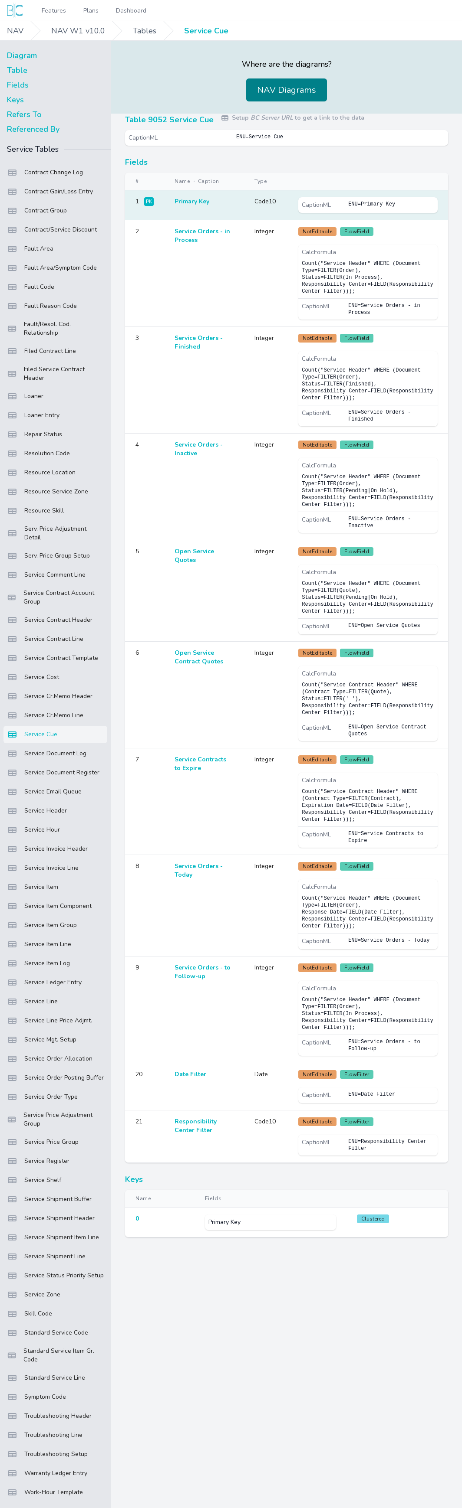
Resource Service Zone (47, 491)
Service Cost (33, 677)
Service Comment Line (46, 575)
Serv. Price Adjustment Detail (46, 533)
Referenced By (33, 129)
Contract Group (37, 211)
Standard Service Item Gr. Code (50, 1355)
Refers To (24, 114)
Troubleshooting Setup (47, 1454)
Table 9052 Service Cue (169, 119)
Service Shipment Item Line (53, 1237)
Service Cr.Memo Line (45, 715)
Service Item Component (49, 906)
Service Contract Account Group (50, 597)
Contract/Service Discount (52, 230)
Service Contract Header (49, 620)
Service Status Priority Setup (55, 1275)
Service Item (32, 887)
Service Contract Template (52, 658)
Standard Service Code (47, 1333)
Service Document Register (53, 772)
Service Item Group (42, 925)
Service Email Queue (44, 792)
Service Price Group (43, 1142)
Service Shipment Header (51, 1218)
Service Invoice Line (43, 868)
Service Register (38, 1161)
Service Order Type (42, 1097)
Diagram (22, 55)
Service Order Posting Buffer (55, 1078)
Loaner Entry (33, 415)
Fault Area (30, 249)
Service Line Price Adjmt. (49, 1020)
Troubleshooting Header (49, 1416)
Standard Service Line (46, 1378)
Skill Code (29, 1314)
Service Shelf (34, 1180)
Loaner (25, 396)
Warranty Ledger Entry (47, 1473)
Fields (18, 85)
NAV (15, 31)
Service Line (32, 1001)
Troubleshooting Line (44, 1435)
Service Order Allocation (49, 1059)
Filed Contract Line (41, 351)
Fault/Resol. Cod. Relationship (39, 328)
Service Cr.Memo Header (49, 696)
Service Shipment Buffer (49, 1199)
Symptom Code (36, 1397)
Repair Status (34, 434)
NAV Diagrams (286, 90)
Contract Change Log (45, 172)
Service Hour (33, 830)
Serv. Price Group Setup (48, 556)
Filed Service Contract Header (46, 373)
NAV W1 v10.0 (78, 31)
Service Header (37, 811)
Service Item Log (38, 963)
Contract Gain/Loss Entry (50, 191)
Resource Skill (35, 511)
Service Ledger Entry (44, 982)
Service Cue (206, 31)
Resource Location (41, 472)
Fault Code (30, 287)
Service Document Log (46, 753)
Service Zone (33, 1294)
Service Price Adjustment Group (49, 1119)
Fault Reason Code (42, 306)
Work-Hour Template (45, 1492)
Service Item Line (39, 944)
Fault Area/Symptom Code (52, 268)
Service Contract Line (45, 639)
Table (17, 70)
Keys (15, 100)
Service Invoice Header (47, 849)
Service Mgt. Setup (41, 1040)
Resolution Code (38, 453)
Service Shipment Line (46, 1256)
